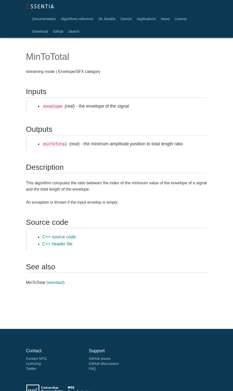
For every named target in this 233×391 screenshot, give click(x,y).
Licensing (33, 364)
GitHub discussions (104, 364)
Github (58, 31)
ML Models (106, 19)
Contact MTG (36, 359)
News (165, 19)
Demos (126, 19)
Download (40, 31)
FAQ (92, 369)
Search (74, 31)
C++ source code (59, 236)
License (181, 19)
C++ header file (57, 243)
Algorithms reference (77, 19)
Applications (146, 19)
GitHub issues (100, 359)
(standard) (55, 282)
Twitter (31, 369)
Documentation (44, 19)
